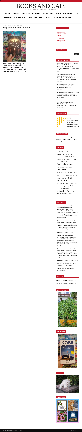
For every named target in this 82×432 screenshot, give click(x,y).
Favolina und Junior (61, 33)
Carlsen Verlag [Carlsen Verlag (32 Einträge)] (69, 154)
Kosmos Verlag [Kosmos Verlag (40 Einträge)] (60, 172)
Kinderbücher (26, 13)
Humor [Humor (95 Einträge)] (71, 164)
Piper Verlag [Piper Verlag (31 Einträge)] (63, 178)
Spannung (58, 13)
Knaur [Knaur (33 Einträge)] (68, 169)
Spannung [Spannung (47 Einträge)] (65, 183)
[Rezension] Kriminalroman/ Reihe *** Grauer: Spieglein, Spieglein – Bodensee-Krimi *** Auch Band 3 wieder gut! (68, 86)
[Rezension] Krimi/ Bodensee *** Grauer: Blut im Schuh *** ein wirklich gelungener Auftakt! (67, 255)
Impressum (73, 430)
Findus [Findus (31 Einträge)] (58, 161)
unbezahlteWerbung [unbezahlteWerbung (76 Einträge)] (62, 193)
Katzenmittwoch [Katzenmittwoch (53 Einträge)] (68, 167)
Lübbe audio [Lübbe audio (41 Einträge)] (69, 175)
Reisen (48, 17)
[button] (77, 13)
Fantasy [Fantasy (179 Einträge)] (73, 159)
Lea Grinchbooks (61, 40)
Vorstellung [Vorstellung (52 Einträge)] (71, 193)
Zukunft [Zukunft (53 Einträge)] (58, 196)
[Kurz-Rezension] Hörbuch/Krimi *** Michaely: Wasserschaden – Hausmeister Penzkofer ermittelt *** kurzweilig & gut (67, 104)
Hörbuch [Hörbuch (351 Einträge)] (60, 167)
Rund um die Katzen (20, 17)
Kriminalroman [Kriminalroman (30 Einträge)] (73, 172)
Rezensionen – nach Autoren (62, 17)
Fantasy (45, 13)
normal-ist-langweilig (8, 71)
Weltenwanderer (61, 32)
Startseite (7, 13)
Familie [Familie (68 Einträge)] (68, 159)
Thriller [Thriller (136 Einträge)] (72, 186)
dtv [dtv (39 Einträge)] (73, 156)
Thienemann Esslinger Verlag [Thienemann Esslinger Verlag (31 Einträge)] (63, 186)
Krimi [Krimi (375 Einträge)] (67, 172)
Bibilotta (59, 35)
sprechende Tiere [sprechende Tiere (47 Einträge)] (73, 183)
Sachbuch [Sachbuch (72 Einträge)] (59, 183)
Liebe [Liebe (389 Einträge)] (62, 175)
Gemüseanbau (8, 17)
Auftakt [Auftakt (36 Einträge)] (73, 151)
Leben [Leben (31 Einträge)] (58, 175)
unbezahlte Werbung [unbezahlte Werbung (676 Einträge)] (66, 191)
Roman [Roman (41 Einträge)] (70, 181)
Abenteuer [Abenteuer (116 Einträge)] (60, 151)
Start (4, 25)
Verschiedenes (67, 13)
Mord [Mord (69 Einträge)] (58, 178)
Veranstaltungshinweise (36, 17)
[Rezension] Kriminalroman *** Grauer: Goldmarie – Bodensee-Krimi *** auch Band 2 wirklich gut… (67, 227)
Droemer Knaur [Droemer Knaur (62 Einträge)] (68, 156)
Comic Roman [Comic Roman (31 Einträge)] (60, 156)
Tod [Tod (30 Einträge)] (61, 188)
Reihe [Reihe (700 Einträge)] (69, 178)
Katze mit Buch (60, 38)
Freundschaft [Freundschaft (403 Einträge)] (62, 164)
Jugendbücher (36, 13)
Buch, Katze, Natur (61, 42)
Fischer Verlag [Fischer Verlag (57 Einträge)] (64, 161)
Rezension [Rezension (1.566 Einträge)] (62, 180)
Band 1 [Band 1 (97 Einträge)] (59, 154)
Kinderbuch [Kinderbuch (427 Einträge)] (61, 169)
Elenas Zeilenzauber (62, 37)
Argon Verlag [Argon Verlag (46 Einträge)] (67, 151)
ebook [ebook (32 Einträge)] (63, 159)
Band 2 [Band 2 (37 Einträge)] (63, 154)
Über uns (7, 21)
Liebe (51, 13)
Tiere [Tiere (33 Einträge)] (58, 188)
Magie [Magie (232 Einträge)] (75, 175)
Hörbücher (16, 13)
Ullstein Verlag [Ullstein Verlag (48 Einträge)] (66, 188)
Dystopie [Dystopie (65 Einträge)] (59, 159)
